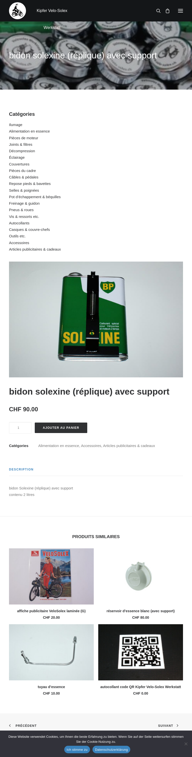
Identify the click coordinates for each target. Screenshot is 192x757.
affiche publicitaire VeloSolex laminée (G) (51, 611)
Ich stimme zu (77, 750)
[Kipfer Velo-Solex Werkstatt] (17, 10)
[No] (185, 743)
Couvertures (19, 164)
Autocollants (19, 223)
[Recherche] (156, 10)
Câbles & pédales (23, 177)
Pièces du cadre (22, 170)
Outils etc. (17, 236)
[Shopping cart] (165, 10)
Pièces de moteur (23, 138)
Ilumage (15, 125)
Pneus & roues (21, 210)
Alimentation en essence (29, 131)
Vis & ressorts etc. (24, 216)
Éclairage (17, 157)
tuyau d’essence (51, 687)
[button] (180, 10)
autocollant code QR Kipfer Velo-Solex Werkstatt (140, 687)
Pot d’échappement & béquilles (35, 197)
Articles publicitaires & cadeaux (35, 249)
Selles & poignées (24, 190)
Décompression (22, 151)
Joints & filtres (20, 144)
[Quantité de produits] (20, 428)
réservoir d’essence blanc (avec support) (140, 611)
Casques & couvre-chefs (29, 229)
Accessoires (19, 243)
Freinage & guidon (24, 203)
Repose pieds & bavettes (30, 183)
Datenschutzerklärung (111, 750)
